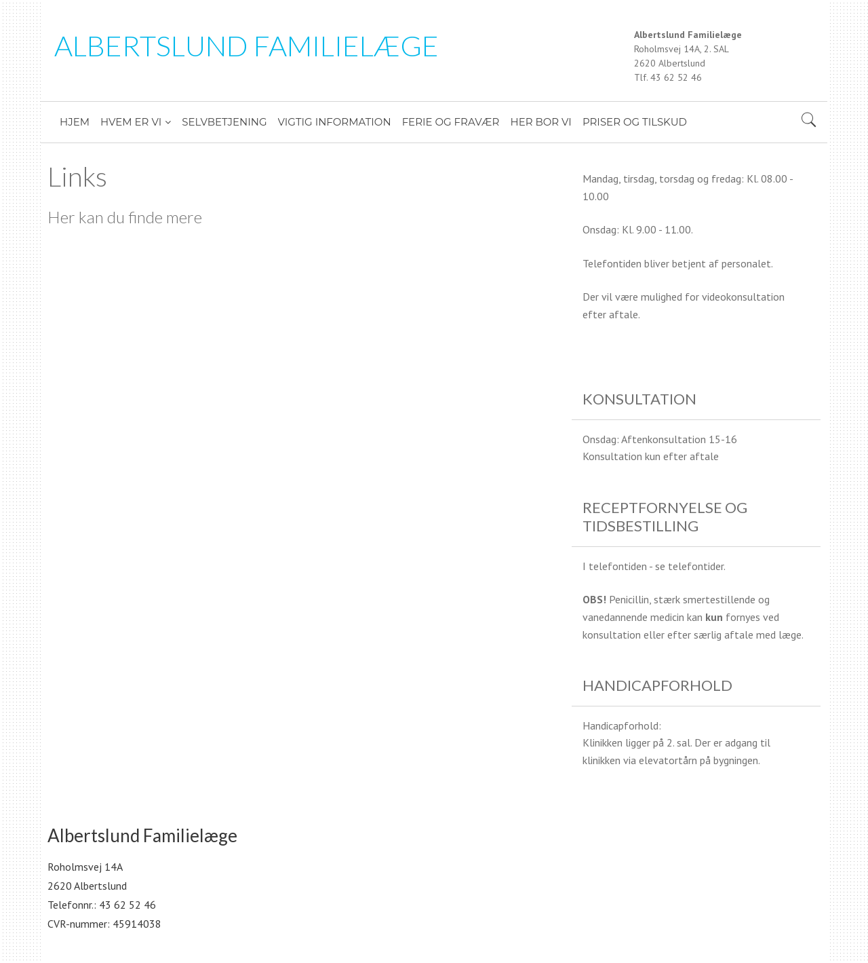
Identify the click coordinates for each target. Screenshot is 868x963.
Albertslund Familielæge (246, 45)
